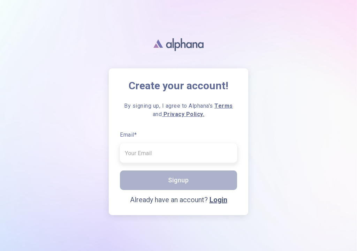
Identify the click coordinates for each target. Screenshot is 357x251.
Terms (223, 105)
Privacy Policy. (183, 114)
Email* (128, 134)
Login (218, 200)
